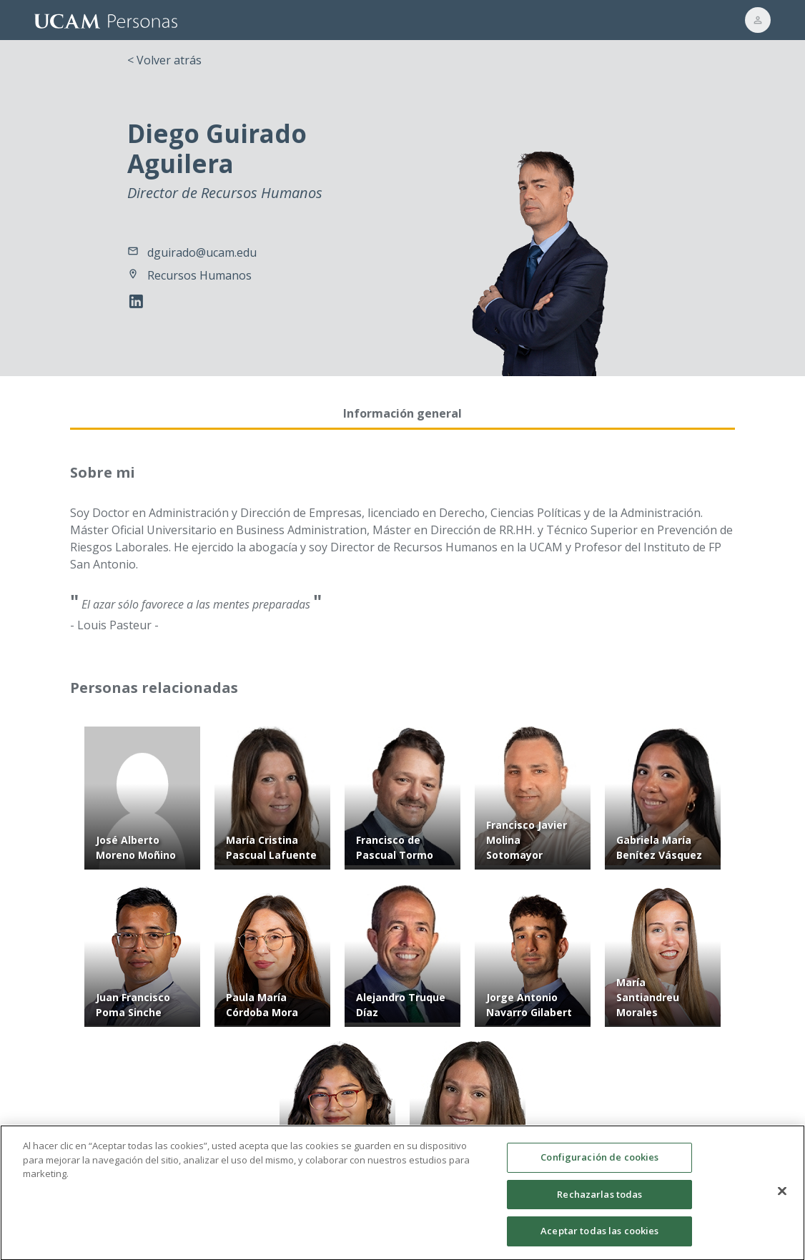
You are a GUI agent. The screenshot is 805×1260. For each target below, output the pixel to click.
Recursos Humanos (199, 275)
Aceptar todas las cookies (599, 1237)
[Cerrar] (782, 1198)
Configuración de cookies (599, 1164)
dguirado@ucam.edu (202, 252)
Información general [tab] (402, 413)
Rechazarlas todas (599, 1200)
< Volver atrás (164, 60)
